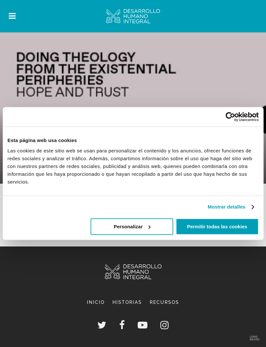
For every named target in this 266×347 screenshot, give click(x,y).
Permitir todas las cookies (217, 226)
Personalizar (132, 226)
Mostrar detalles (227, 206)
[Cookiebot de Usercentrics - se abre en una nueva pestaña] (230, 117)
